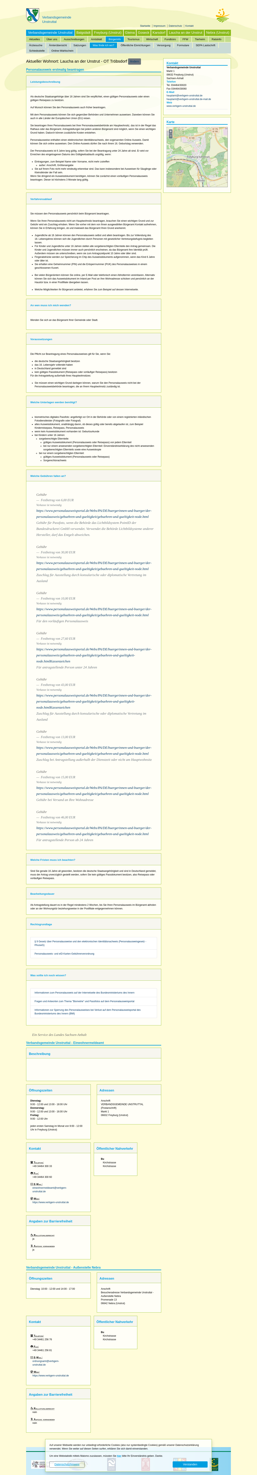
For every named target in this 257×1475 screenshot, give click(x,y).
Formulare (183, 45)
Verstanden (190, 1464)
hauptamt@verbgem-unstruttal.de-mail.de (188, 99)
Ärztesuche (35, 45)
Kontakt (189, 25)
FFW (185, 39)
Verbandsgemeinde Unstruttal (50, 33)
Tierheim (200, 39)
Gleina (130, 33)
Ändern (134, 61)
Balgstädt (83, 33)
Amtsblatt (96, 39)
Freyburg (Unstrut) (107, 33)
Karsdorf (159, 33)
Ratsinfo (216, 39)
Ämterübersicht (58, 45)
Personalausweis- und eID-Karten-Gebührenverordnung (64, 953)
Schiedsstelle (37, 50)
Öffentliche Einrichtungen (135, 45)
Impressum (160, 25)
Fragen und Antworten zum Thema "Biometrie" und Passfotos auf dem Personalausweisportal (84, 1001)
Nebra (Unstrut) (217, 33)
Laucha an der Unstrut (185, 33)
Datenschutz (176, 25)
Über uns (52, 39)
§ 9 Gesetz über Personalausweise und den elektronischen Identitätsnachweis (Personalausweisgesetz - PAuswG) (90, 943)
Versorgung (163, 45)
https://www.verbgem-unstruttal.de (51, 1202)
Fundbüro (170, 39)
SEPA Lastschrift (205, 45)
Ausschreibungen (74, 39)
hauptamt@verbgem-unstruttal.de (184, 95)
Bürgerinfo (115, 39)
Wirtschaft (152, 39)
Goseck (143, 33)
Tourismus (133, 39)
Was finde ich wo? (103, 45)
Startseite (145, 25)
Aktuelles (34, 39)
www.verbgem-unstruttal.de (181, 106)
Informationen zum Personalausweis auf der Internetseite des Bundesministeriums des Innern (85, 992)
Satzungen (79, 45)
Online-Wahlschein (62, 50)
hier (119, 1456)
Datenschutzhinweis (67, 1464)
